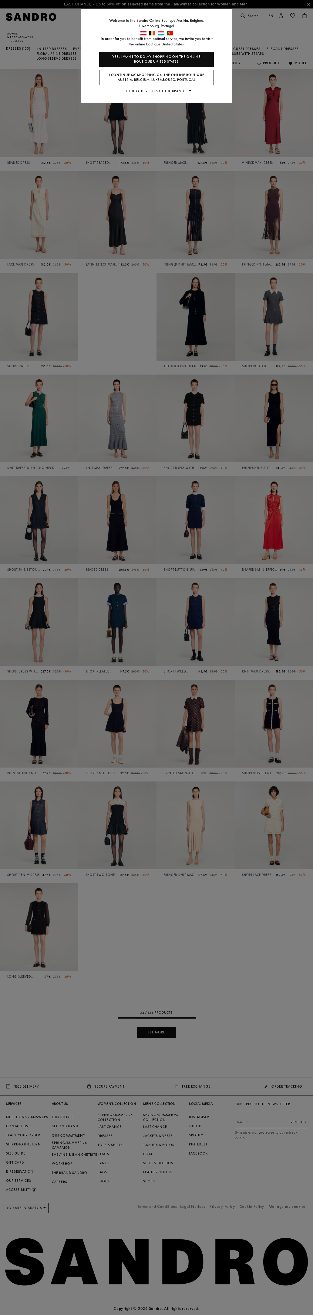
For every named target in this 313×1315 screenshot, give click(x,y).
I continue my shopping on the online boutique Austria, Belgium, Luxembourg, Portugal (156, 77)
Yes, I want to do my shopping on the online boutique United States (156, 59)
